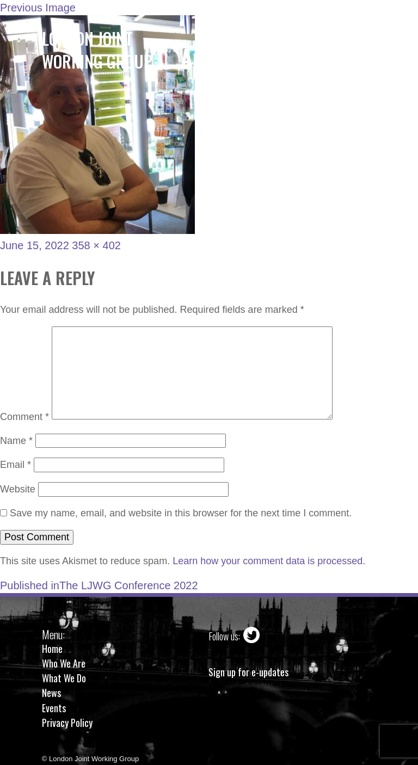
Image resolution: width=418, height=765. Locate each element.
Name (16, 440)
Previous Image (38, 8)
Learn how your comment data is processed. (269, 561)
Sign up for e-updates (248, 672)
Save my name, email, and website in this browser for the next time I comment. (181, 513)
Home (52, 648)
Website (17, 489)
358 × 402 (96, 245)
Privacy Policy (67, 722)
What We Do (64, 678)
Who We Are (63, 663)
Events (54, 708)
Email (15, 464)
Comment (24, 416)
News (51, 693)
